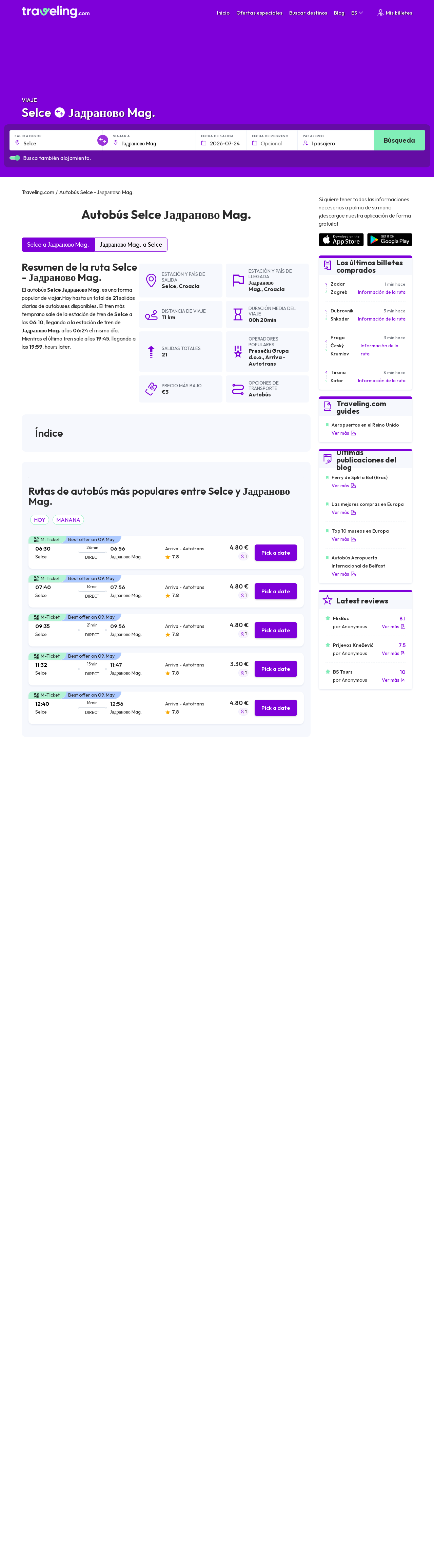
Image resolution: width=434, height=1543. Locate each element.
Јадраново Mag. (261, 285)
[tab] (166, 552)
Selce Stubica (135, 1292)
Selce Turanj (133, 1303)
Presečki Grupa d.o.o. (52, 825)
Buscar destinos (308, 12)
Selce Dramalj (232, 1211)
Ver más (344, 433)
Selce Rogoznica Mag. (49, 1280)
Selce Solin (132, 1257)
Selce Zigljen (134, 1222)
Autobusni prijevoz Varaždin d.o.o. (69, 859)
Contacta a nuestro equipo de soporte (82, 1393)
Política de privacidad (258, 1372)
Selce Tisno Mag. (43, 1199)
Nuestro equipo (161, 1379)
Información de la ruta (382, 292)
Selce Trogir (37, 1234)
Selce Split (131, 1199)
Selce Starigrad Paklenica (149, 1245)
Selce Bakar (229, 1199)
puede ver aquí (114, 966)
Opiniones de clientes (349, 1372)
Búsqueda (399, 140)
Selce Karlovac (233, 1269)
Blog (339, 12)
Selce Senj (131, 1211)
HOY (39, 519)
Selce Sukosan (40, 1245)
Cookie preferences (257, 1379)
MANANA (68, 519)
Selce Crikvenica (234, 1315)
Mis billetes (394, 12)
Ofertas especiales (259, 12)
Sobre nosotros (162, 1372)
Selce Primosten (42, 1269)
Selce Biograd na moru (242, 1292)
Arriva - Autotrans (49, 842)
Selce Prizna (38, 1257)
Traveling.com (133, 1445)
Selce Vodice (231, 1257)
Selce (169, 286)
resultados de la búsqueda (90, 781)
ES (357, 12)
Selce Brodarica (42, 1315)
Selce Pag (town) (43, 1211)
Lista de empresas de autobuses (360, 1379)
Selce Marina (135, 1280)
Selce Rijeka (37, 1222)
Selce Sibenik (39, 1303)
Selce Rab (227, 1245)
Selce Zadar (37, 1292)
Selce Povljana (233, 1280)
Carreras (336, 1364)
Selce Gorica (135, 1269)
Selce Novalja (231, 1234)
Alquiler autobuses (345, 1386)
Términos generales (257, 1364)
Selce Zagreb (231, 1222)
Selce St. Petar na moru (243, 1303)
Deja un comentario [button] (271, 1110)
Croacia (189, 286)
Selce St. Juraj (136, 1315)
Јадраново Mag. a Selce (131, 244)
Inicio (223, 12)
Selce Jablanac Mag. (144, 1234)
